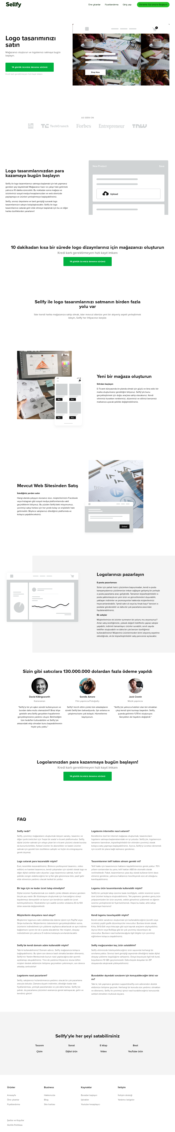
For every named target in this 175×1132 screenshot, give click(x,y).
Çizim (40, 1051)
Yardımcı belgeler (126, 1099)
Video (103, 1051)
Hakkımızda (49, 1095)
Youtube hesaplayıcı (90, 1104)
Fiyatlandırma (111, 4)
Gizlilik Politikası (15, 1124)
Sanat (71, 1045)
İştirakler (85, 1099)
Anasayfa (11, 1095)
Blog (46, 1099)
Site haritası (49, 1104)
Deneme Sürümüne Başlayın (153, 4)
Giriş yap (127, 4)
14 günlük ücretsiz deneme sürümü (29, 67)
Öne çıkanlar (94, 4)
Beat (135, 1045)
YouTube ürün (135, 1051)
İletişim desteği (125, 1095)
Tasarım (39, 1045)
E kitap (103, 1045)
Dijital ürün (71, 1051)
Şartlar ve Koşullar (15, 1120)
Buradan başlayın (89, 1095)
